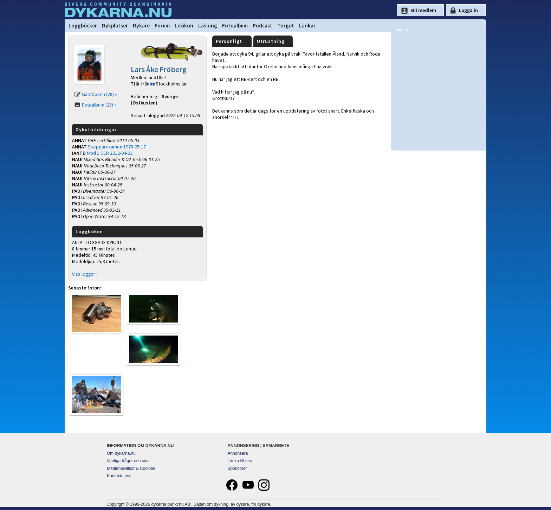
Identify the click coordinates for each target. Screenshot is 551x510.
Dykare (141, 25)
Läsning (207, 25)
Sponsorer (237, 468)
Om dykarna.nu (121, 453)
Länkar (307, 25)
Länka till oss (239, 460)
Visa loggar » (85, 274)
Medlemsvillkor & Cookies (131, 468)
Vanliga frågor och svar (128, 460)
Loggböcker (83, 25)
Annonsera (237, 453)
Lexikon (184, 25)
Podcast (262, 25)
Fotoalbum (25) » (99, 105)
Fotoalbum (235, 25)
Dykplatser (115, 25)
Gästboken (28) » (99, 94)
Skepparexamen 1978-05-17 (117, 147)
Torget (285, 25)
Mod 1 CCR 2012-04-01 (109, 153)
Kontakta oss (119, 475)
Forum (162, 25)
